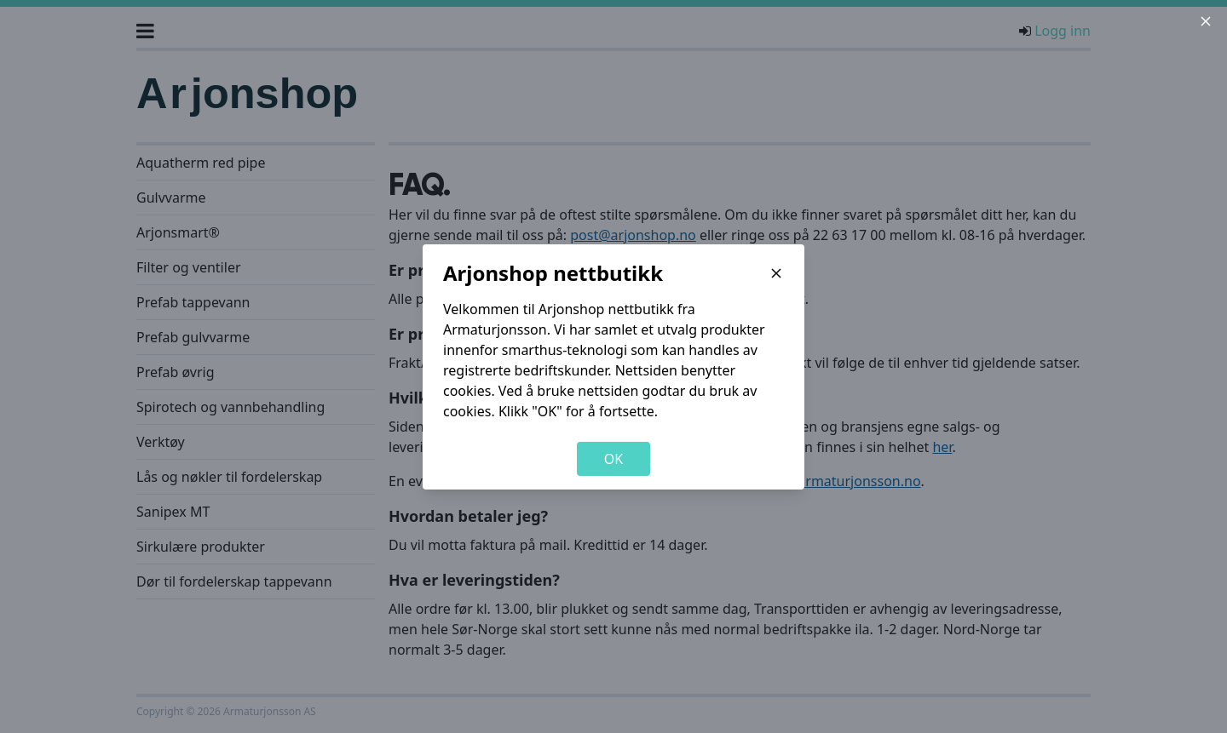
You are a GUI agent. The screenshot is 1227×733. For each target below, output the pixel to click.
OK (613, 459)
